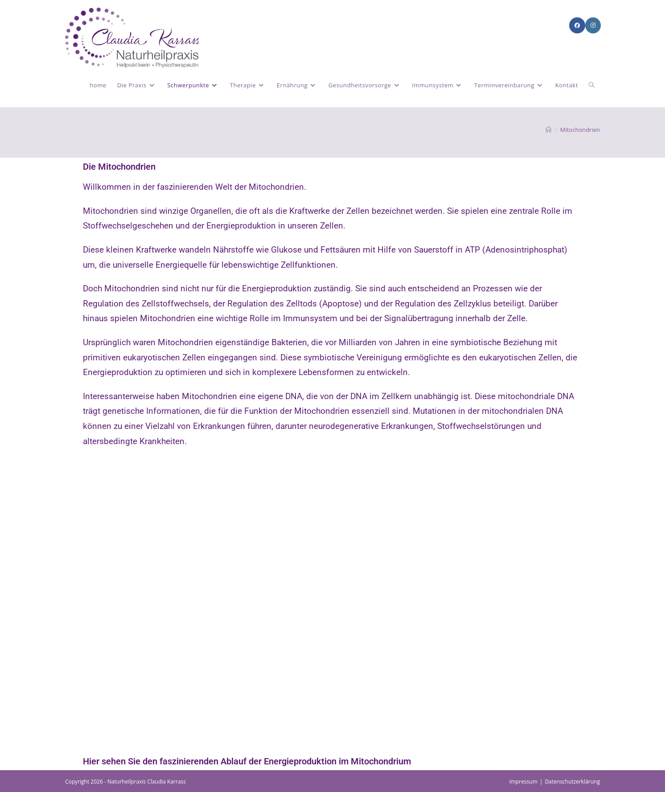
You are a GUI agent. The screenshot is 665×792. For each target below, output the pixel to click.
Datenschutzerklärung (572, 781)
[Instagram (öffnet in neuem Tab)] (593, 25)
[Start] (548, 130)
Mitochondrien (580, 130)
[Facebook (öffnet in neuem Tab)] (577, 25)
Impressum (523, 781)
